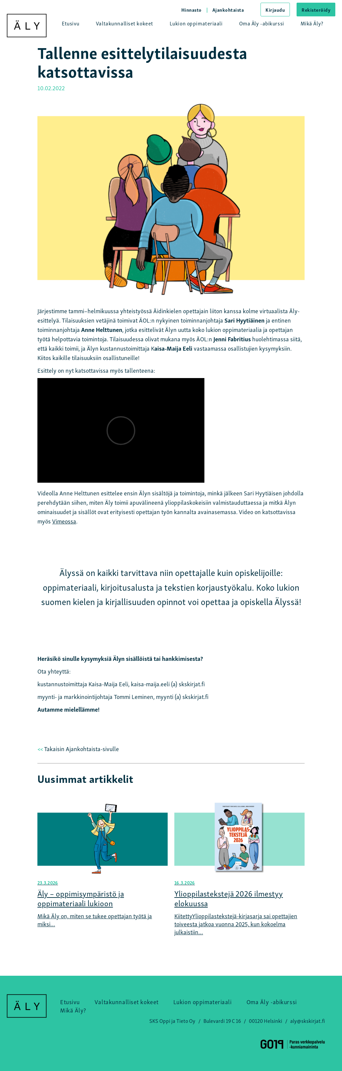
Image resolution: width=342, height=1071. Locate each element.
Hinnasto (191, 9)
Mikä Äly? (312, 23)
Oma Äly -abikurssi (261, 23)
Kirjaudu (275, 9)
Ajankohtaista (228, 9)
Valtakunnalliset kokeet (124, 23)
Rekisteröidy (316, 9)
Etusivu (70, 23)
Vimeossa (64, 520)
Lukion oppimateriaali (196, 23)
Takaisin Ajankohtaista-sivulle (78, 748)
